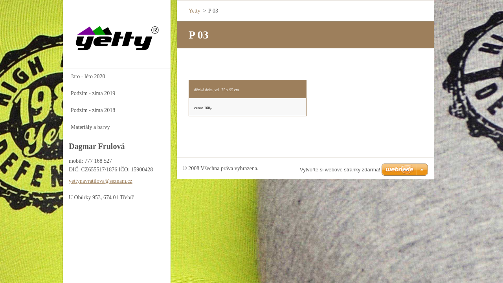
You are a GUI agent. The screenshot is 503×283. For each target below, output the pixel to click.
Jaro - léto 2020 (88, 76)
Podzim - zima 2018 (93, 110)
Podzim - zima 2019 (93, 93)
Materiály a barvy (90, 127)
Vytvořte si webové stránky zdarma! (340, 170)
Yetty (194, 11)
